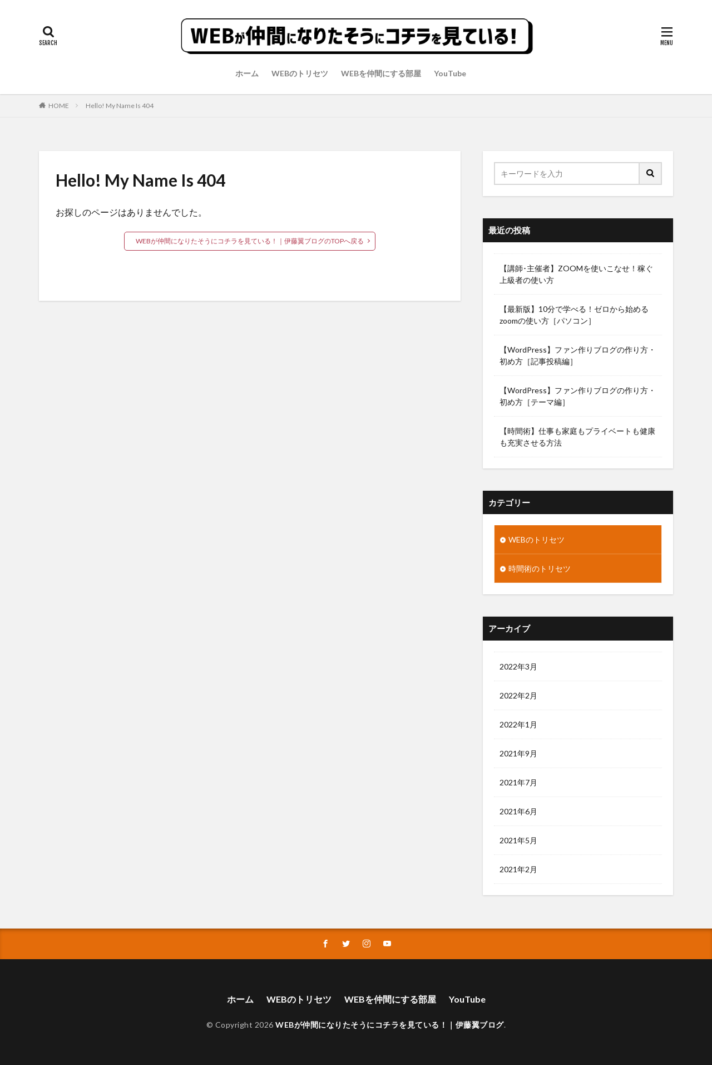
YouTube (450, 73)
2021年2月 (518, 869)
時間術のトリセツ (539, 568)
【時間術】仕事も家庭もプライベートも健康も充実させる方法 (577, 436)
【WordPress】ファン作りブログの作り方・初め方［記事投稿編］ (578, 355)
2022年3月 (518, 666)
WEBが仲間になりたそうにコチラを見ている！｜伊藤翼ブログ (389, 1024)
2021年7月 (518, 782)
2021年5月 (518, 840)
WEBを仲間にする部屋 (381, 73)
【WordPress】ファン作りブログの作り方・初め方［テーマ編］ (578, 396)
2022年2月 (518, 695)
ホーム (247, 73)
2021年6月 (518, 811)
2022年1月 (518, 724)
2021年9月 (518, 753)
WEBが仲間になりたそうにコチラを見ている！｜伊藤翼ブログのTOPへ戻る (250, 241)
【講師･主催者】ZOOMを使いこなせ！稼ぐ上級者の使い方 (576, 274)
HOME (58, 105)
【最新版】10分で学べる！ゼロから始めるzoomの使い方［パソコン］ (574, 314)
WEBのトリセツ (299, 73)
